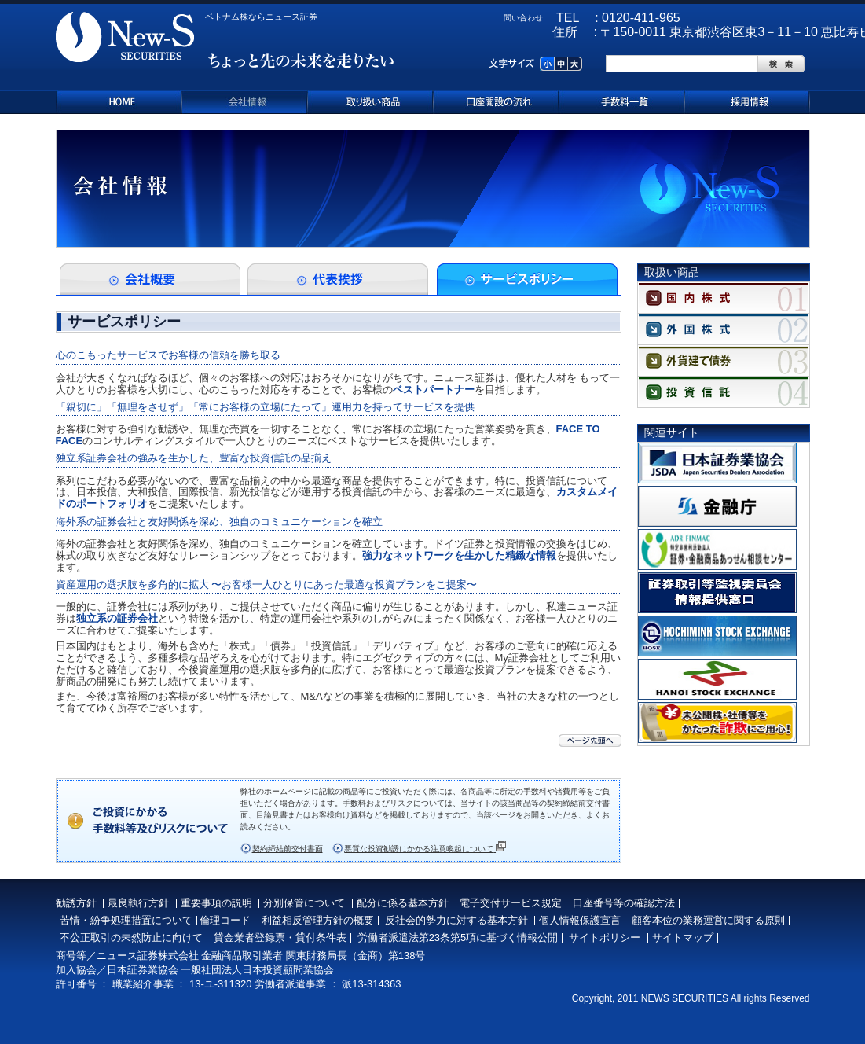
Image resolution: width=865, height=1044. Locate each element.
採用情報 (747, 102)
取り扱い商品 (370, 102)
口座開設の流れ (496, 102)
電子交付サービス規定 (511, 903)
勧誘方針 (76, 903)
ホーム (118, 102)
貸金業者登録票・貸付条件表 (280, 937)
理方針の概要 (343, 920)
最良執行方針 (138, 903)
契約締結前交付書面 (287, 848)
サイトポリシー (604, 937)
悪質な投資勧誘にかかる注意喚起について (425, 848)
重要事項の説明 (216, 903)
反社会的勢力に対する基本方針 (456, 920)
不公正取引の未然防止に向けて (131, 937)
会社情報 (244, 102)
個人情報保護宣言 (580, 920)
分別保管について (304, 903)
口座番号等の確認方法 (624, 903)
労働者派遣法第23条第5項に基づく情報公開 (458, 937)
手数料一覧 (621, 102)
